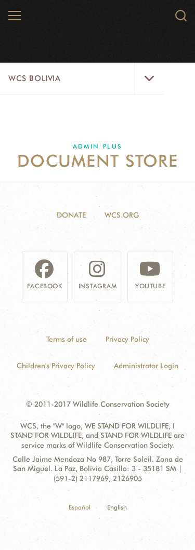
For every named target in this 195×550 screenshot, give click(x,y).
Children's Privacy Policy (56, 365)
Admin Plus (98, 146)
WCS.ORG (122, 215)
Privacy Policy (127, 339)
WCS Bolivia (34, 78)
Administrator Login (146, 365)
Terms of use (66, 339)
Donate (71, 215)
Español (79, 507)
